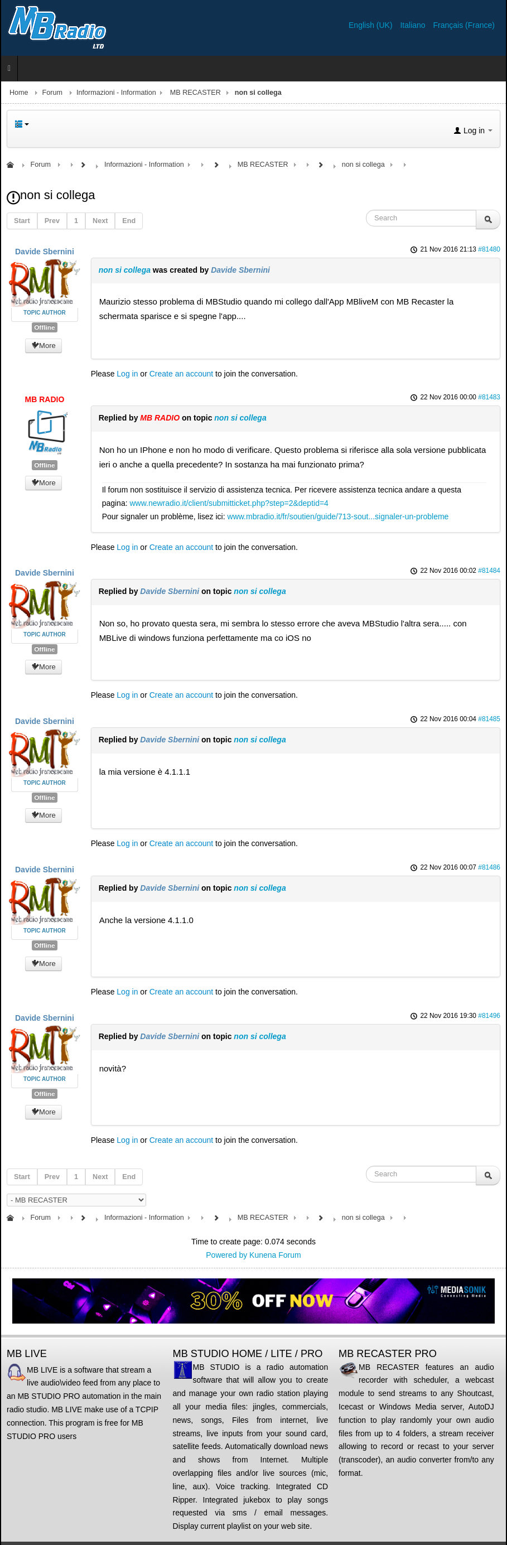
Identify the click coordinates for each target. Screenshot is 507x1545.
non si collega (125, 269)
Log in (127, 373)
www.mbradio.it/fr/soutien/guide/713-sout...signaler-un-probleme (338, 516)
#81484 (489, 570)
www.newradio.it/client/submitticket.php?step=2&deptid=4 (228, 503)
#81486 (489, 867)
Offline (44, 327)
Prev (52, 221)
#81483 (489, 397)
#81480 (489, 249)
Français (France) (464, 25)
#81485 (489, 719)
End (129, 221)
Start (22, 221)
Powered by (226, 1255)
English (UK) (371, 25)
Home (18, 92)
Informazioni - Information (116, 92)
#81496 (489, 1016)
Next (100, 221)
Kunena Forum (275, 1255)
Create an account (181, 373)
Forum (52, 92)
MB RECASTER (195, 92)
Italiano (413, 25)
